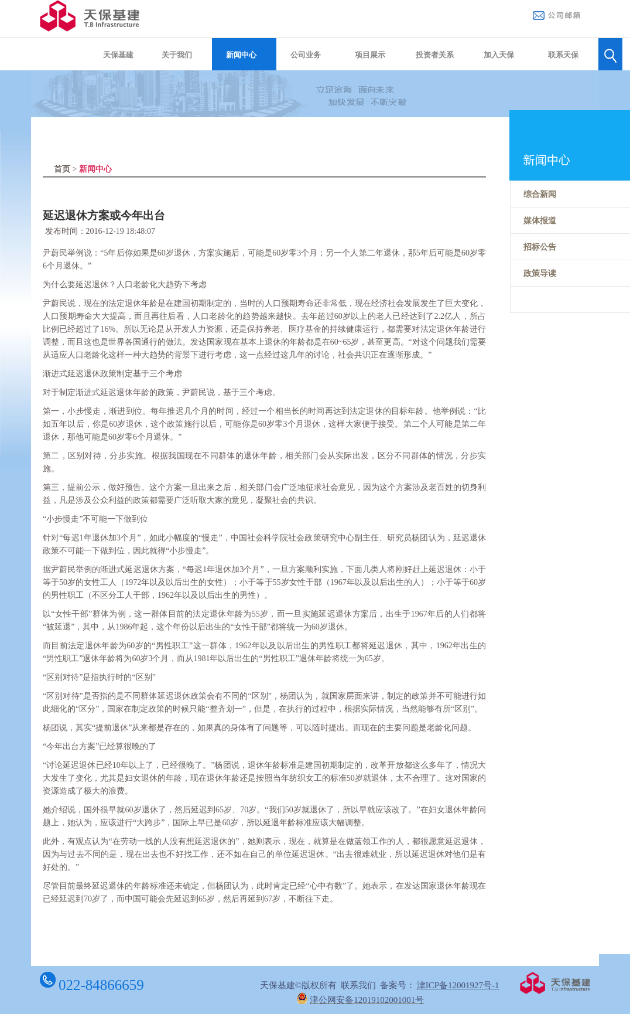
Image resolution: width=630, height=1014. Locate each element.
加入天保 (499, 54)
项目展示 (370, 54)
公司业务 (305, 54)
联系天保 (563, 54)
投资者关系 (435, 54)
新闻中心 (241, 54)
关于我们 (177, 54)
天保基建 (118, 54)
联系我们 (358, 985)
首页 (62, 169)
